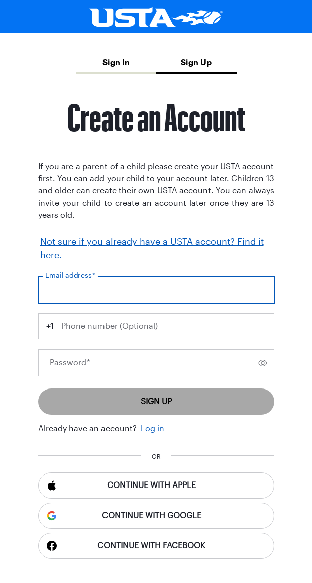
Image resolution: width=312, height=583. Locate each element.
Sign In (116, 62)
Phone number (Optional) (109, 326)
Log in (152, 428)
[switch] (263, 363)
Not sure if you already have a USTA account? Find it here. (152, 248)
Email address (70, 275)
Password (70, 362)
